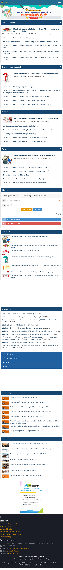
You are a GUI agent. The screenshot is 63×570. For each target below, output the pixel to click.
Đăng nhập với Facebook (14, 219)
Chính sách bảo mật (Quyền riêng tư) (11, 534)
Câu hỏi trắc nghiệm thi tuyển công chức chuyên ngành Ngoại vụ (25, 100)
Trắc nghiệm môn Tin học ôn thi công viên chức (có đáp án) (23, 179)
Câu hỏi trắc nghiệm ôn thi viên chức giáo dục (19, 38)
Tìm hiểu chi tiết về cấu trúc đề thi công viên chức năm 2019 (28, 443)
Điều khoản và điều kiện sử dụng (10, 531)
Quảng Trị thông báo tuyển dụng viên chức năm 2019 (26, 431)
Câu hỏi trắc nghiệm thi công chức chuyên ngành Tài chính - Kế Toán (26, 96)
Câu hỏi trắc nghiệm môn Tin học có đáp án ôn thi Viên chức (29, 236)
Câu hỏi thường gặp (6, 537)
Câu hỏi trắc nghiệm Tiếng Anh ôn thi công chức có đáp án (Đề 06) (25, 137)
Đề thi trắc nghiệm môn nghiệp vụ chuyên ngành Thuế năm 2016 (22, 328)
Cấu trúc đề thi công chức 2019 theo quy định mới (25, 475)
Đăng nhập (37, 209)
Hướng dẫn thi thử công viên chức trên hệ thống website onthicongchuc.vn (33, 449)
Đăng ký (58, 214)
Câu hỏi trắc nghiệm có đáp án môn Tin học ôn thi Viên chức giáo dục (27, 167)
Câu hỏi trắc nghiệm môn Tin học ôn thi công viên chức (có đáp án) (26, 171)
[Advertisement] (14, 294)
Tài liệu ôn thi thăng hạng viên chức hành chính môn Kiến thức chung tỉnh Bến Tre (27, 331)
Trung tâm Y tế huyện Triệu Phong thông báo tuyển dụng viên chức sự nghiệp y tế (35, 426)
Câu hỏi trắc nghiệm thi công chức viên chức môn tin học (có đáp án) (26, 183)
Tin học (4, 149)
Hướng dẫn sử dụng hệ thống (9, 524)
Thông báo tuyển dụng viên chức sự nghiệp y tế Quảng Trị (28, 402)
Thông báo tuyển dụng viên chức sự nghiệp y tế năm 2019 (28, 416)
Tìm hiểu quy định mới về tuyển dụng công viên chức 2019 (28, 454)
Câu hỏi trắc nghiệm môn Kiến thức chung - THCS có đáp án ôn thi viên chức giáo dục (34, 246)
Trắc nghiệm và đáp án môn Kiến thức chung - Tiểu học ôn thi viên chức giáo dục (30, 42)
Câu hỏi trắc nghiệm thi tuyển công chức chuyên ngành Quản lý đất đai (27, 104)
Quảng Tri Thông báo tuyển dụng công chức (23, 397)
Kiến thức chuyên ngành (11, 67)
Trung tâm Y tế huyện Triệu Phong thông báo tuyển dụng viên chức (30, 411)
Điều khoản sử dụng (37, 565)
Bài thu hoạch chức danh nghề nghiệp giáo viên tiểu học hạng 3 (21, 317)
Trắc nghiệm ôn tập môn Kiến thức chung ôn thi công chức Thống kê (32, 257)
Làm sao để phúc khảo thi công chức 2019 (23, 470)
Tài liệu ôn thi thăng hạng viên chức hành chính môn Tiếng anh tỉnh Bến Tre (25, 334)
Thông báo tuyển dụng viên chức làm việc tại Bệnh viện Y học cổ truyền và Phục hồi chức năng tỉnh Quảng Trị (35, 422)
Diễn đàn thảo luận (6, 529)
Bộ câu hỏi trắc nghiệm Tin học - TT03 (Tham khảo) (18, 314)
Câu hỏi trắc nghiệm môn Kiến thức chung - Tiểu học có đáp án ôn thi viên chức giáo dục (35, 276)
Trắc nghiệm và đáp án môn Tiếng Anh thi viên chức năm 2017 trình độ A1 (28, 130)
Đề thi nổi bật (6, 232)
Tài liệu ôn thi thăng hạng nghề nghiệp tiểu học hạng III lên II (20, 342)
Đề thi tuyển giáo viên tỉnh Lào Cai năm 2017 (16, 325)
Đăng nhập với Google (13, 223)
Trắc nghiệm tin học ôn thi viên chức (16, 175)
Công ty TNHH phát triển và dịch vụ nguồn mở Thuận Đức (34, 563)
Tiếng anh (5, 112)
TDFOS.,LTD (24, 565)
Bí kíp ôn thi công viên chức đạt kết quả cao (23, 459)
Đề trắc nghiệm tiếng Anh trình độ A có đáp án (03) (20, 134)
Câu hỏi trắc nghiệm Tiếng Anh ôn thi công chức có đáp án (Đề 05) (25, 141)
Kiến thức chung (8, 22)
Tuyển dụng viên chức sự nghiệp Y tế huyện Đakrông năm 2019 (29, 407)
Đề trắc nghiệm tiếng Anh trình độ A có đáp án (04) (20, 126)
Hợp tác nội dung (5, 526)
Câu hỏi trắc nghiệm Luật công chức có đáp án (18, 87)
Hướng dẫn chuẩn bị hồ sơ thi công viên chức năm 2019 (27, 464)
